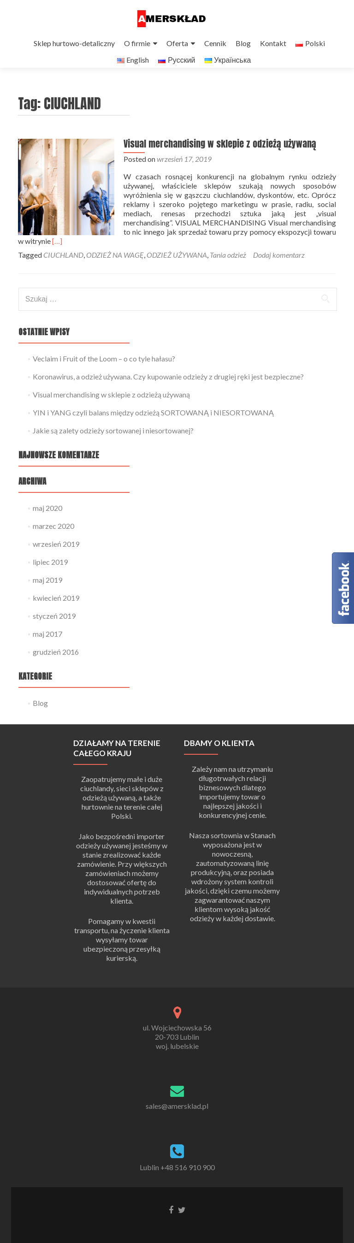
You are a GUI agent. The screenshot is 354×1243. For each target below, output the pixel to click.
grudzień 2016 (56, 660)
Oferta (177, 43)
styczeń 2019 (54, 624)
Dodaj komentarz (279, 263)
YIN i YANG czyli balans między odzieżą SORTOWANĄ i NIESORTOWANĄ (153, 421)
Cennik (215, 43)
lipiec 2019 (50, 570)
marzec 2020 (53, 534)
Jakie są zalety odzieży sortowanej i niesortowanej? (113, 439)
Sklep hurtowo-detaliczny (74, 43)
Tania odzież (228, 263)
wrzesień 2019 (56, 552)
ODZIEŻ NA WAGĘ (115, 263)
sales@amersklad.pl (177, 1105)
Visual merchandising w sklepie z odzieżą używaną (215, 161)
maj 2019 (47, 588)
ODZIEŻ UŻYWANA (177, 263)
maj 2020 (47, 516)
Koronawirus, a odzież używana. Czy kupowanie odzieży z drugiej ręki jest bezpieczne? (168, 385)
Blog (243, 43)
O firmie (137, 43)
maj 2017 (47, 642)
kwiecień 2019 (56, 606)
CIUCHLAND (63, 263)
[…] (315, 249)
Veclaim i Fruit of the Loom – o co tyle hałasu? (104, 367)
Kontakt (273, 43)
